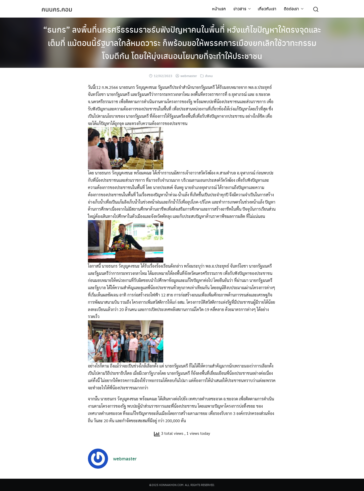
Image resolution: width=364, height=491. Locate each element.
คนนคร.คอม (56, 9)
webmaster (188, 75)
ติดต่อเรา (291, 9)
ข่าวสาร (239, 9)
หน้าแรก (219, 9)
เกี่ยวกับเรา (267, 9)
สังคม (209, 75)
